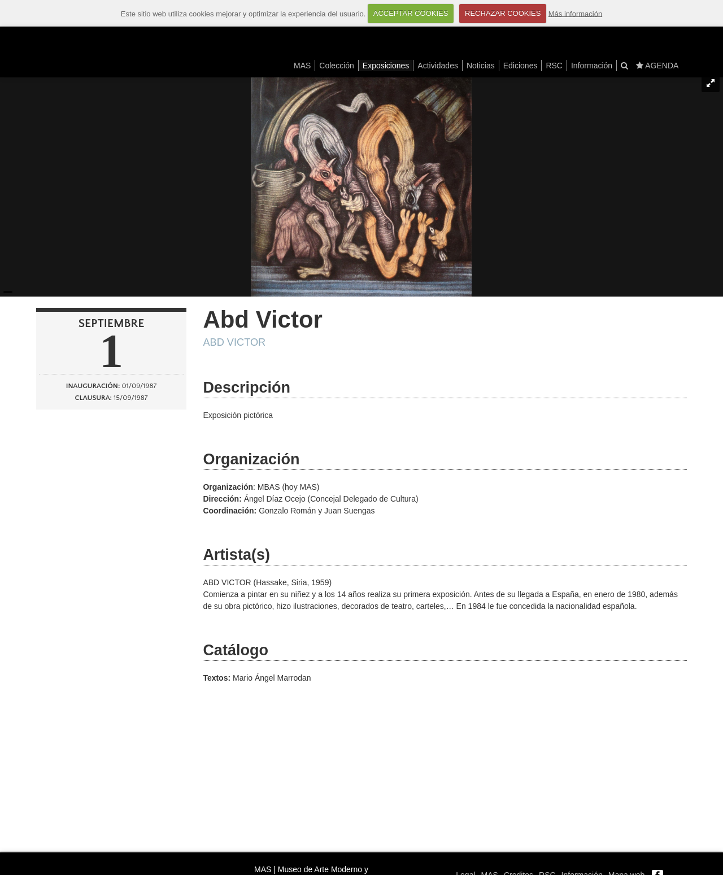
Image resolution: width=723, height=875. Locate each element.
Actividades (437, 65)
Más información (575, 13)
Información (591, 65)
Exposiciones (386, 65)
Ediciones (520, 65)
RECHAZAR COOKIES (503, 13)
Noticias (481, 65)
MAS (302, 65)
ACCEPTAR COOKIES (410, 13)
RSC (554, 65)
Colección (336, 65)
